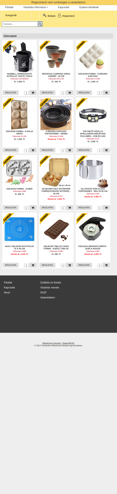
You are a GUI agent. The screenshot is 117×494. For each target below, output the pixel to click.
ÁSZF (43, 292)
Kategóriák (9, 15)
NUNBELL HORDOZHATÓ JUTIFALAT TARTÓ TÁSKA (19, 75)
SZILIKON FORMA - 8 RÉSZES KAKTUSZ (92, 75)
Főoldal (9, 7)
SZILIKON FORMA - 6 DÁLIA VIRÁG (19, 132)
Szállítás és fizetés (50, 282)
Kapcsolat (63, 7)
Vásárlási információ (34, 7)
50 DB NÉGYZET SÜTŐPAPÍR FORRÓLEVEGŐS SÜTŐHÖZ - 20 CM (56, 191)
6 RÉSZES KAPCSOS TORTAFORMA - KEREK (56, 132)
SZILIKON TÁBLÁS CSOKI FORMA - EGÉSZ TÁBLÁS (56, 247)
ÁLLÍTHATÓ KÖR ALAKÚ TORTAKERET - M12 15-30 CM (92, 190)
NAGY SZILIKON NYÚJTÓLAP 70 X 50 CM (19, 247)
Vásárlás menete (49, 287)
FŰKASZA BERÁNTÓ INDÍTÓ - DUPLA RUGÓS (92, 247)
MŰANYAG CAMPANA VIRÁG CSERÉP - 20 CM (56, 75)
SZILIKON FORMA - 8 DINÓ (19, 189)
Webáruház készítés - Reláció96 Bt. (58, 343)
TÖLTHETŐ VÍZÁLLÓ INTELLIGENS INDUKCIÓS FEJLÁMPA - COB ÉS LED (93, 133)
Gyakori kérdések (89, 7)
